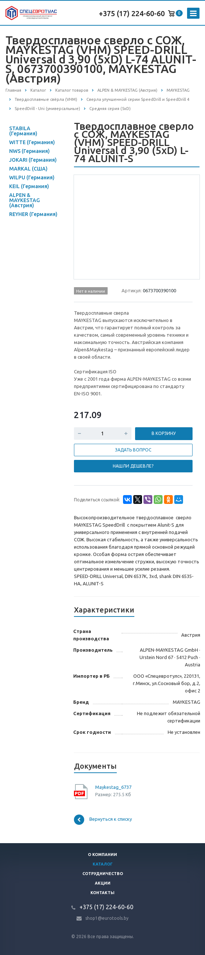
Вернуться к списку (103, 820)
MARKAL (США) (28, 169)
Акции (103, 883)
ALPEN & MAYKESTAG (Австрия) (24, 200)
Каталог (103, 864)
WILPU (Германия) (32, 177)
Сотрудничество (102, 873)
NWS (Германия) (29, 151)
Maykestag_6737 (113, 787)
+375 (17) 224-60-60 (132, 13)
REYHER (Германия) (33, 214)
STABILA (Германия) (23, 130)
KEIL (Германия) (29, 186)
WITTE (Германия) (32, 142)
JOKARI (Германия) (33, 160)
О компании (102, 854)
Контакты (102, 892)
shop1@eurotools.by (106, 918)
